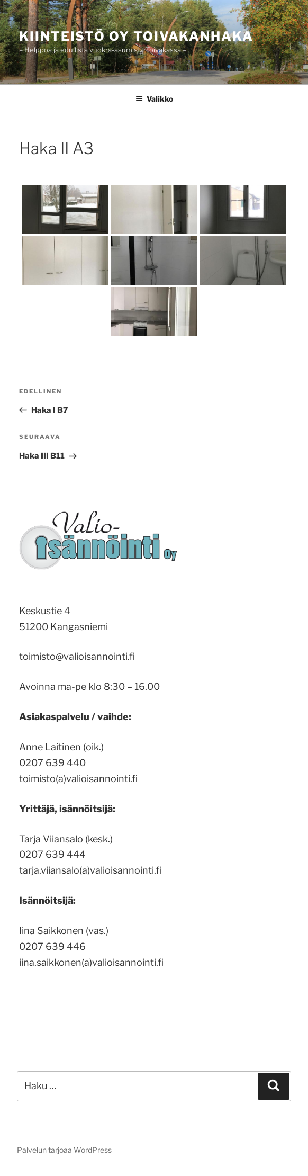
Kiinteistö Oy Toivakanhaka (136, 36)
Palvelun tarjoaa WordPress (64, 1149)
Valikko (154, 98)
